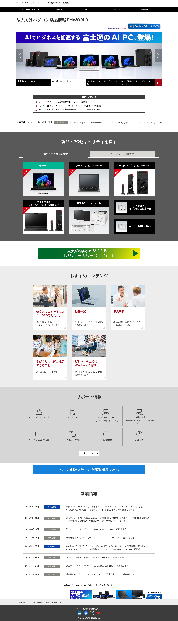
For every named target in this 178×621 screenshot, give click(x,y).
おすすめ (87, 9)
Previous (19, 55)
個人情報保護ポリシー (41, 602)
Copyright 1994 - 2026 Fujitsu (89, 618)
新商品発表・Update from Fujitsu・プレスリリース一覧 (88, 585)
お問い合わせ (57, 602)
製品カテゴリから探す (55, 154)
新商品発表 (145, 9)
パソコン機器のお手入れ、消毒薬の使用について (89, 469)
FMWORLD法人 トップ (29, 9)
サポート (116, 9)
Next (158, 55)
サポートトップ (88, 453)
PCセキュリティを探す (122, 154)
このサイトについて (23, 602)
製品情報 (58, 9)
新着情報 (20, 122)
